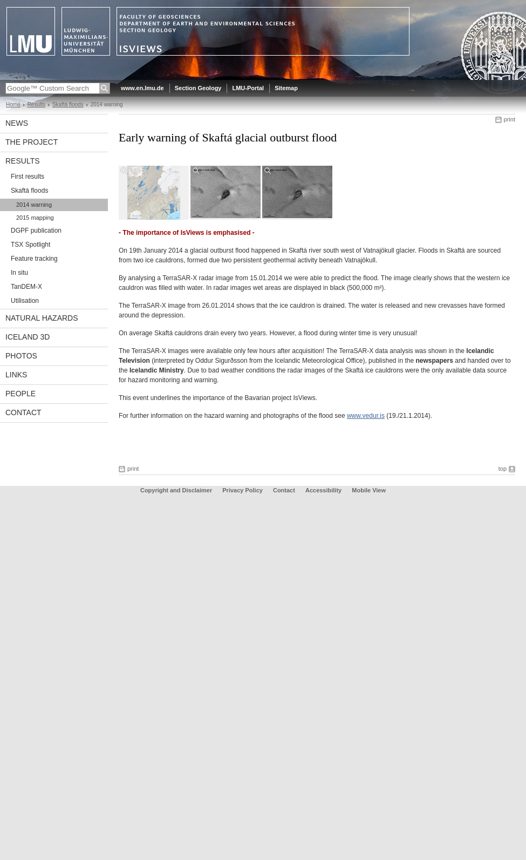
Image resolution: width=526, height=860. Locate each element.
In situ (19, 272)
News (16, 123)
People (20, 393)
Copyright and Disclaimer (176, 490)
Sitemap (286, 88)
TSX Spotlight (30, 244)
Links (16, 374)
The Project (31, 142)
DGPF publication (36, 230)
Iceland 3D (27, 337)
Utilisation (25, 300)
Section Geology (198, 88)
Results (36, 104)
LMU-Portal (248, 88)
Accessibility (324, 490)
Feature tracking (34, 258)
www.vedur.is (366, 415)
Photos (21, 355)
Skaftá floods (68, 104)
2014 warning (34, 204)
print (509, 119)
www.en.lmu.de (142, 88)
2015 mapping (35, 217)
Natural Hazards (41, 318)
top (502, 468)
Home (13, 104)
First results (27, 176)
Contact (23, 412)
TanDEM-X (26, 286)
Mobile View (369, 490)
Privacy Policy (242, 490)
